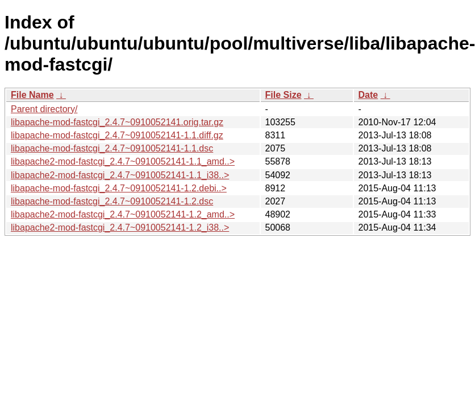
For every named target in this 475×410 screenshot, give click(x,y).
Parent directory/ (44, 109)
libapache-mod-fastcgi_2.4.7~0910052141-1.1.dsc (112, 148)
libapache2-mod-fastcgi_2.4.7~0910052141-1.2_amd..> (123, 214)
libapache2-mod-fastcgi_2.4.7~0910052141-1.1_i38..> (120, 175)
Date (368, 95)
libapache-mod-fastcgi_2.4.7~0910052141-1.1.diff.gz (117, 135)
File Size (283, 95)
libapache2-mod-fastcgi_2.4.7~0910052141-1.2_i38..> (120, 227)
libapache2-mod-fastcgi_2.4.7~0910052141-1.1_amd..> (123, 161)
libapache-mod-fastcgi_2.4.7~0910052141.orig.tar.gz (117, 122)
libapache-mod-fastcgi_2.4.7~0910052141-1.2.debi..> (119, 188)
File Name (32, 95)
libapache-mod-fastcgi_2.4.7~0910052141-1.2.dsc (112, 201)
